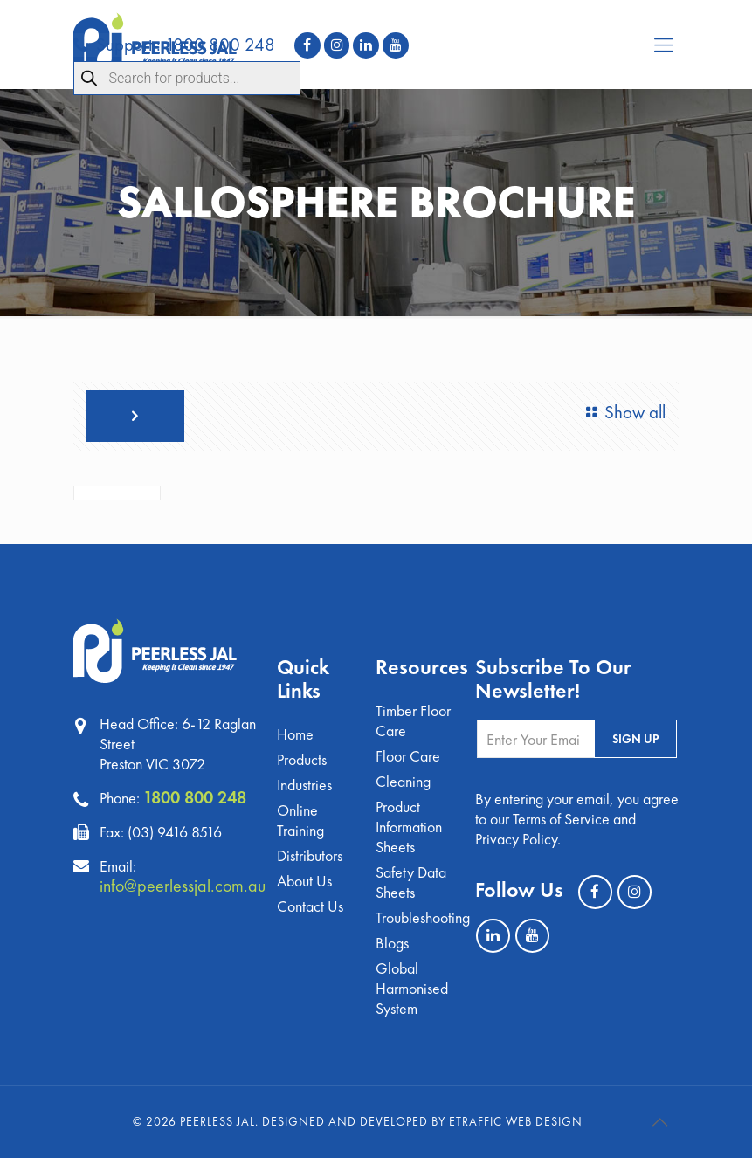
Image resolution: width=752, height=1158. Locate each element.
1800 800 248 (194, 797)
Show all (622, 412)
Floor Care (408, 756)
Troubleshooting (414, 917)
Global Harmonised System (412, 988)
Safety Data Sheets (411, 882)
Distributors (309, 855)
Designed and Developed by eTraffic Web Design (422, 1121)
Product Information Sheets (409, 826)
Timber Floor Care (413, 720)
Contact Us (310, 906)
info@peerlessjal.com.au (183, 885)
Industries (304, 785)
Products (302, 759)
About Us (304, 881)
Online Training (300, 820)
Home (295, 734)
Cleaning (403, 781)
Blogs (392, 943)
